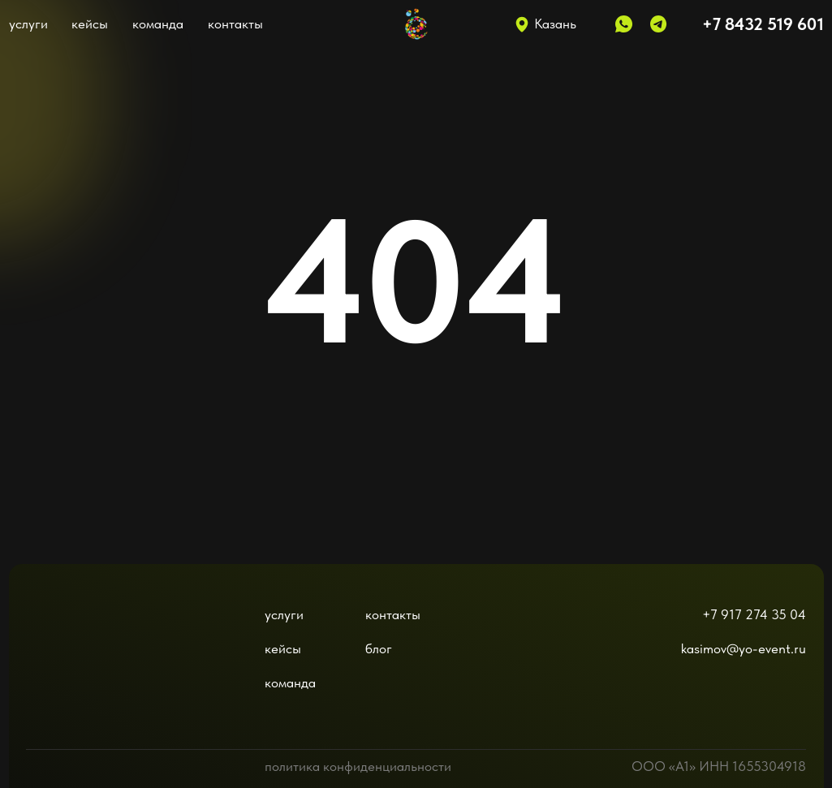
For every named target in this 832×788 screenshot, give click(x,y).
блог (378, 648)
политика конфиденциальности (358, 766)
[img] (71, 643)
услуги (28, 23)
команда (157, 23)
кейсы (89, 23)
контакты (235, 23)
